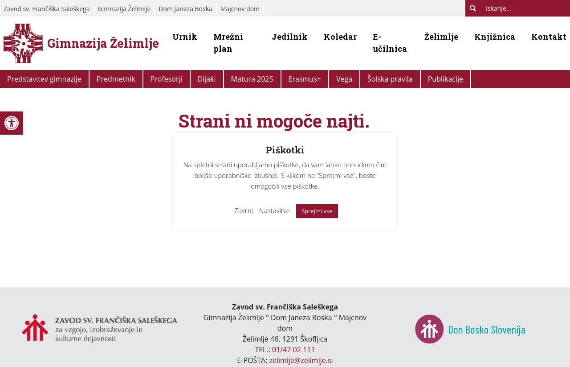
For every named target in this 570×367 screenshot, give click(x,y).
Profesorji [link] (167, 79)
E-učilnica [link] (390, 42)
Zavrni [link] (243, 210)
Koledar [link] (340, 36)
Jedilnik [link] (290, 36)
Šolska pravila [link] (390, 79)
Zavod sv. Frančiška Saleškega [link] (47, 8)
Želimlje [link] (441, 36)
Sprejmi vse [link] (317, 211)
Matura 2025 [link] (252, 79)
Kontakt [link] (548, 36)
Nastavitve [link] (274, 210)
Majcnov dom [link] (240, 8)
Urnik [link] (184, 36)
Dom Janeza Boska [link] (185, 8)
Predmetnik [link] (116, 79)
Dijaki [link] (207, 79)
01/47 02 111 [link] (293, 350)
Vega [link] (344, 79)
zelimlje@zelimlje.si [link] (301, 360)
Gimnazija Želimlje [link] (124, 8)
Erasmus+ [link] (305, 79)
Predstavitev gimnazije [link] (44, 79)
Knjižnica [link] (494, 36)
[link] (11, 123)
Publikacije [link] (445, 79)
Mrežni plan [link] (228, 42)
